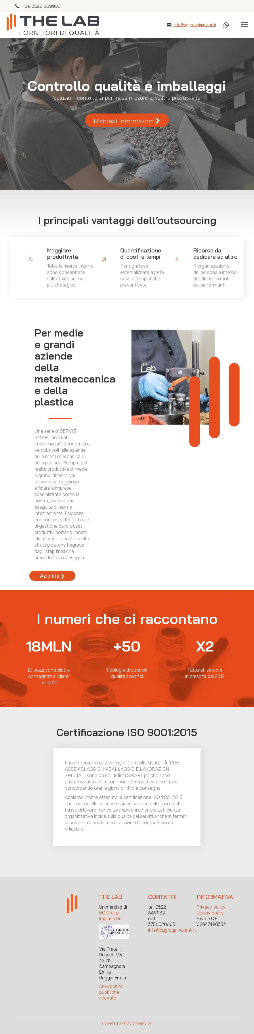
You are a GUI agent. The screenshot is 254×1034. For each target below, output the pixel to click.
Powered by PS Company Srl (127, 1023)
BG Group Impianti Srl (110, 915)
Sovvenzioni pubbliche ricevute (111, 992)
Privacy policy (211, 907)
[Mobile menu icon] (244, 24)
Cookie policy (210, 913)
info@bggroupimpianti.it (194, 24)
